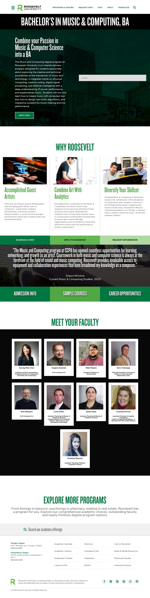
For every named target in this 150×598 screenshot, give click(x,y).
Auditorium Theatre (63, 558)
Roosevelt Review (122, 558)
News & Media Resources (126, 551)
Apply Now (24, 115)
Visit (100, 7)
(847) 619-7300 (16, 560)
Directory (88, 544)
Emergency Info (91, 551)
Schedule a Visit (25, 240)
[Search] (24, 528)
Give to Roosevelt (122, 544)
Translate (123, 7)
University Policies (122, 565)
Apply (110, 7)
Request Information (125, 240)
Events (87, 565)
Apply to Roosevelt (75, 240)
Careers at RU (60, 565)
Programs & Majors (63, 7)
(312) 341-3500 (16, 548)
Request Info (86, 7)
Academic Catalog (62, 551)
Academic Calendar (63, 544)
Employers (89, 558)
